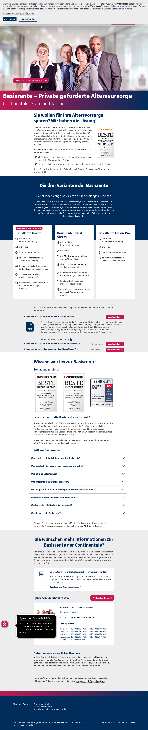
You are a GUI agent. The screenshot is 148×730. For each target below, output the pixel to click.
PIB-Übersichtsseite (92, 526)
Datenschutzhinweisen (122, 9)
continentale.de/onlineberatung (90, 681)
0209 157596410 (70, 612)
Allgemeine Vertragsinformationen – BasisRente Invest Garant (52, 343)
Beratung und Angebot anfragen (64, 587)
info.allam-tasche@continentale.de (79, 617)
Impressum (8, 13)
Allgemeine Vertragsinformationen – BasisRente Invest (49, 316)
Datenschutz (36, 9)
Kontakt (131, 722)
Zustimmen (9, 19)
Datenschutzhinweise (24, 13)
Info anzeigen (96, 344)
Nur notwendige (28, 19)
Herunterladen (113, 317)
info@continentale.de (23, 725)
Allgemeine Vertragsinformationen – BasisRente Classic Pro (51, 349)
